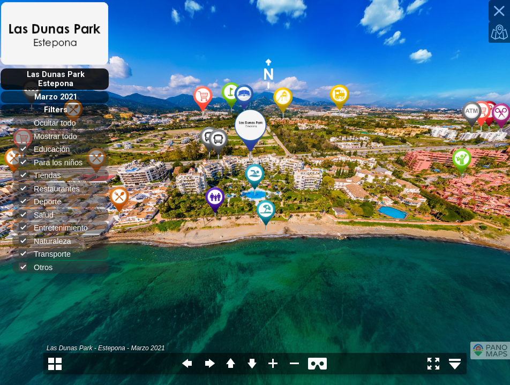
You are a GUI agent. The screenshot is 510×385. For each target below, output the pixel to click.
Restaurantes (54, 188)
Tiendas (44, 175)
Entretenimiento (58, 227)
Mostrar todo (60, 136)
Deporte (44, 201)
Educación (49, 148)
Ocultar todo (59, 123)
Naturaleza (49, 240)
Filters (56, 109)
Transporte (49, 253)
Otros (40, 267)
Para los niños (55, 162)
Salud (41, 214)
